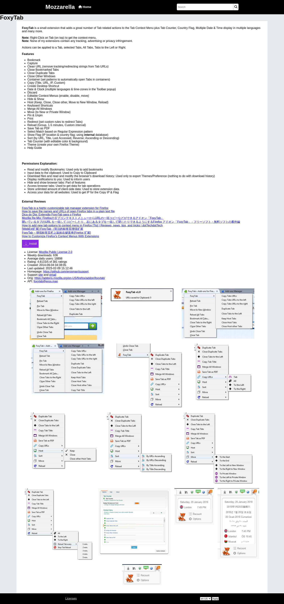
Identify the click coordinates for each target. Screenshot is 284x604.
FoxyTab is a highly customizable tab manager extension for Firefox (65, 208)
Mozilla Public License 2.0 (55, 252)
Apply (215, 598)
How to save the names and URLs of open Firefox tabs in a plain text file (68, 211)
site (40, 274)
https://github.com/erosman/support (66, 271)
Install (30, 244)
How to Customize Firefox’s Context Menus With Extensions (60, 236)
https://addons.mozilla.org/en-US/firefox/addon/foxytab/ (69, 278)
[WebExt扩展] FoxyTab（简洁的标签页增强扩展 (52, 228)
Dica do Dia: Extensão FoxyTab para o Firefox (51, 214)
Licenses (71, 598)
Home (84, 7)
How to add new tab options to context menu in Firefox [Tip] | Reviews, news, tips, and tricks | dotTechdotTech (92, 225)
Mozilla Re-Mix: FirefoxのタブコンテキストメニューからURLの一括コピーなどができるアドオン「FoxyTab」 (93, 218)
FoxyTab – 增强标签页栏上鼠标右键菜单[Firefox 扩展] (56, 232)
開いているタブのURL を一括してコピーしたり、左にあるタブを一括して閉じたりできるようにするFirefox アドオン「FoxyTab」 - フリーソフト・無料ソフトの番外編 (131, 221)
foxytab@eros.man (46, 281)
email (52, 274)
